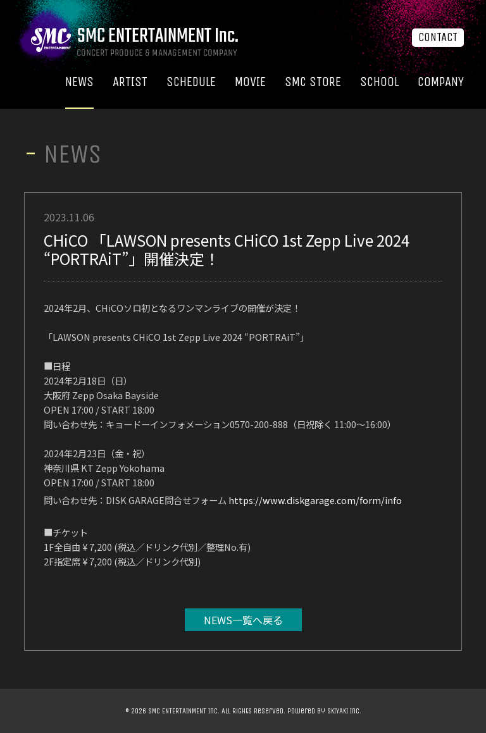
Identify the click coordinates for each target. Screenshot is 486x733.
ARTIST (130, 82)
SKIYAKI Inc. (344, 710)
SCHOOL (379, 82)
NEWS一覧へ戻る (243, 619)
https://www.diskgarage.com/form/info (315, 500)
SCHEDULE (191, 82)
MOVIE (250, 82)
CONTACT (438, 37)
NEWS (79, 82)
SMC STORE (313, 82)
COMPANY (441, 82)
